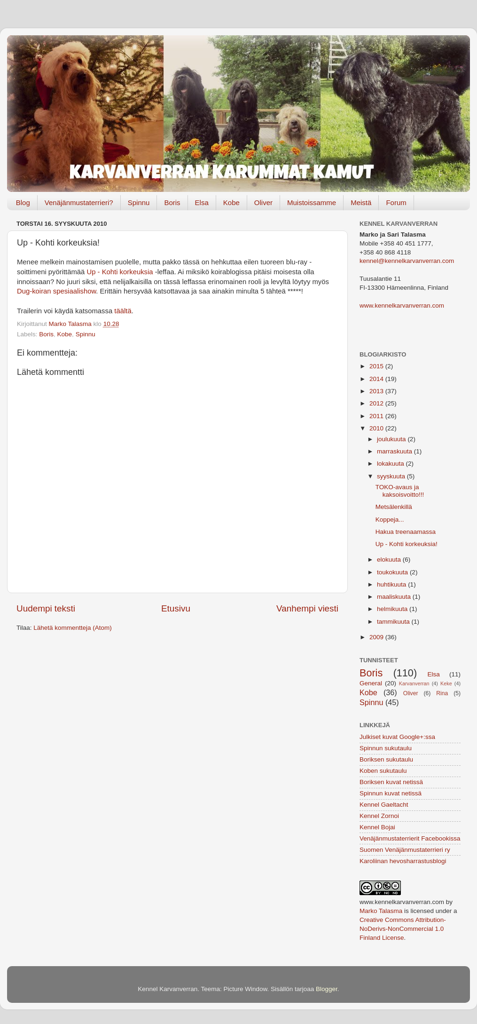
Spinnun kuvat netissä (391, 793)
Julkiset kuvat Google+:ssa (397, 736)
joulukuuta (392, 439)
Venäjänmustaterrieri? (79, 202)
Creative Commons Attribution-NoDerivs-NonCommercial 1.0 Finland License (403, 928)
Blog (23, 202)
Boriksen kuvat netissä (391, 782)
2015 (377, 366)
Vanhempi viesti (307, 608)
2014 (377, 378)
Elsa (202, 202)
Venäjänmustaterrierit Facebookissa (410, 838)
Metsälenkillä (393, 506)
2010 (377, 428)
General (371, 683)
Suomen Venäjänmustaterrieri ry (405, 849)
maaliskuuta (395, 596)
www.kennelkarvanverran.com (402, 305)
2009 (377, 637)
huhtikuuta (392, 584)
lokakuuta (391, 463)
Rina (442, 693)
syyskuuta (392, 476)
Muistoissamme (311, 202)
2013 (377, 391)
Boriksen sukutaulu (386, 759)
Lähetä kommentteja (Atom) (72, 627)
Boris (172, 202)
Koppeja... (389, 519)
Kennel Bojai (377, 827)
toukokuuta (393, 572)
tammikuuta (394, 621)
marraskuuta (395, 451)
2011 (377, 416)
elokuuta (390, 559)
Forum (396, 202)
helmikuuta (393, 608)
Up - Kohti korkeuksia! (406, 544)
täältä (122, 311)
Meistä (361, 202)
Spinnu (139, 202)
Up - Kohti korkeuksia (120, 272)
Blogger (326, 988)
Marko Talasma (381, 910)
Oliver (263, 202)
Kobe (231, 202)
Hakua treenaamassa (405, 531)
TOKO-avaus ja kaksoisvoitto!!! (399, 491)
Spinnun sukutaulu (386, 748)
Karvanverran (414, 683)
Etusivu (175, 608)
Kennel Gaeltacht (384, 804)
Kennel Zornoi (379, 815)
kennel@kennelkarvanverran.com (407, 260)
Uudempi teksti (45, 608)
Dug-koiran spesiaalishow (56, 291)
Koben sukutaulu (383, 770)
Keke (446, 683)
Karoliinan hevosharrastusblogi (403, 861)
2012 (377, 403)
